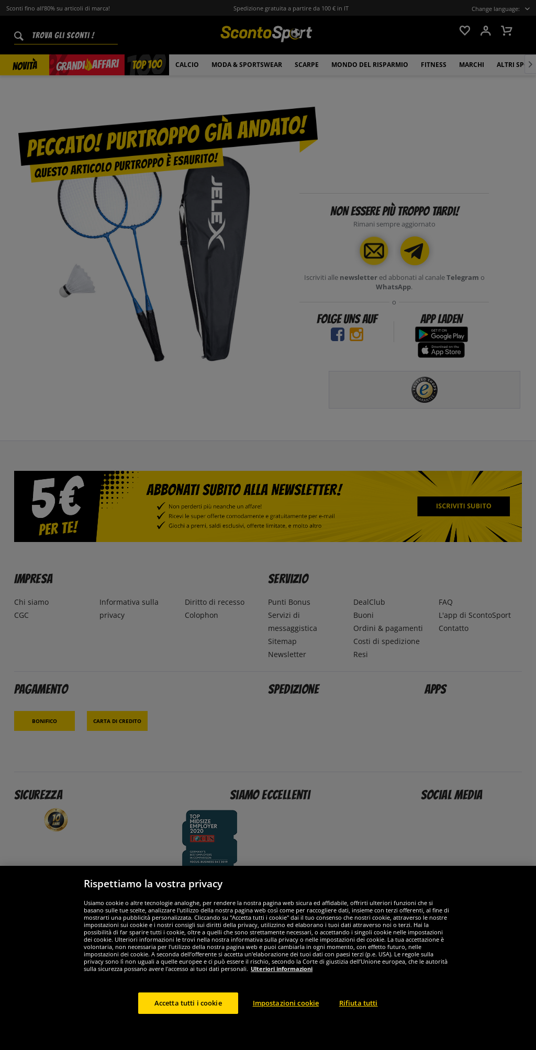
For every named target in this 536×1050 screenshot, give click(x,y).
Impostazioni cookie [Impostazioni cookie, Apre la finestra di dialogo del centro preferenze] (286, 1013)
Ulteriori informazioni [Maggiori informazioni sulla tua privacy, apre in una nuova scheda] (281, 979)
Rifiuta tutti (358, 1013)
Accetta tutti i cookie (188, 1013)
